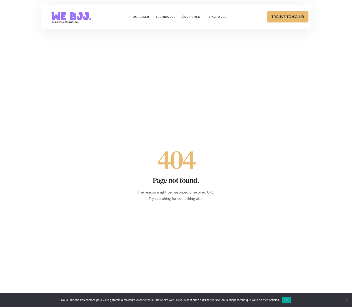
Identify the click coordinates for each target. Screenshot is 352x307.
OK (286, 300)
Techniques (166, 17)
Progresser (139, 17)
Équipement (192, 17)
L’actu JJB (218, 17)
